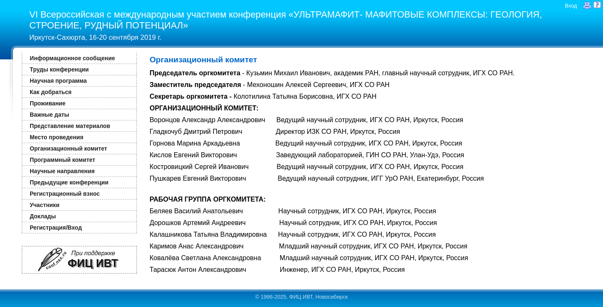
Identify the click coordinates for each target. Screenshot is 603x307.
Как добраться (51, 92)
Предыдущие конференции (69, 182)
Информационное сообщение (72, 58)
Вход (571, 6)
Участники (44, 205)
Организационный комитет (68, 148)
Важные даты (49, 114)
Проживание (47, 103)
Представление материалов (70, 126)
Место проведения (56, 137)
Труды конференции (59, 69)
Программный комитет (62, 159)
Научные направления (62, 171)
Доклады (43, 216)
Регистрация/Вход (56, 227)
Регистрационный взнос (65, 193)
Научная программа (58, 80)
